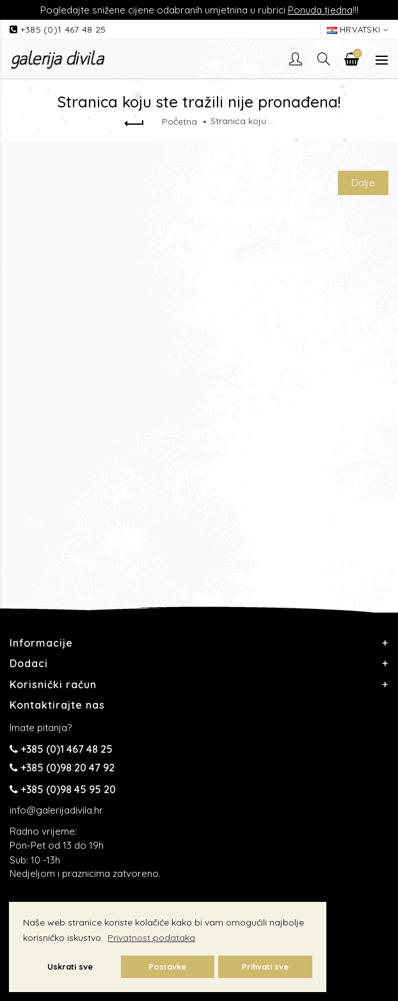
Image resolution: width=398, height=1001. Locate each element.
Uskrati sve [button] (70, 966)
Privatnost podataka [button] (151, 937)
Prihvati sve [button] (265, 966)
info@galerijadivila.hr (56, 810)
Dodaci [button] (29, 663)
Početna (179, 121)
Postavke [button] (167, 966)
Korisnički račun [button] (53, 684)
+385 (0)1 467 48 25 (63, 29)
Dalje (363, 183)
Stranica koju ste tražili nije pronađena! (243, 121)
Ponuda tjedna (320, 10)
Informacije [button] (41, 642)
